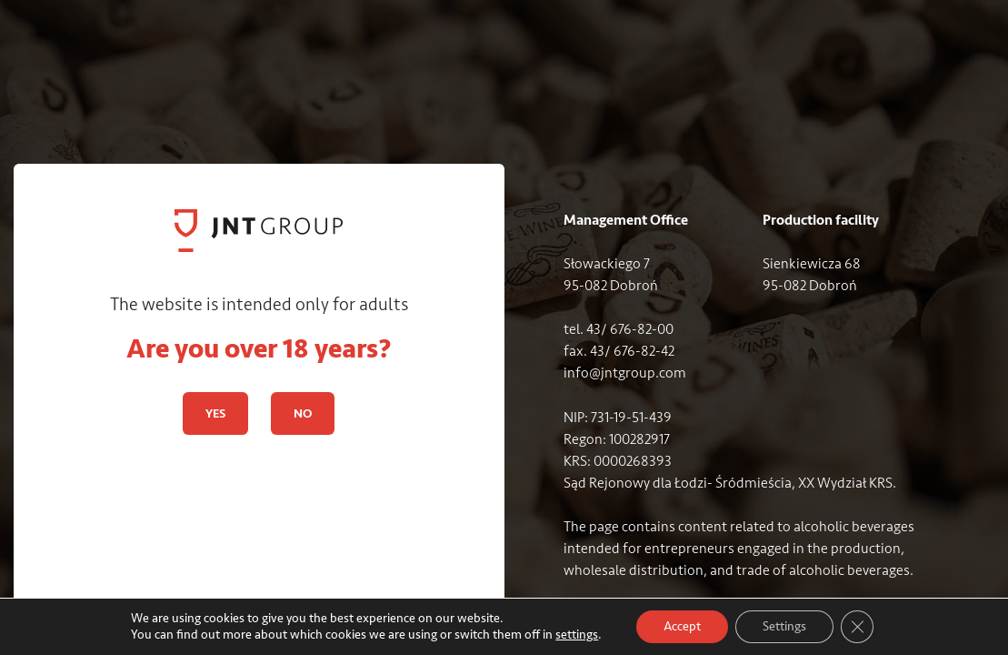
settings (576, 634)
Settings (784, 626)
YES (215, 413)
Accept (682, 626)
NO (303, 413)
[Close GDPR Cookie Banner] (857, 626)
